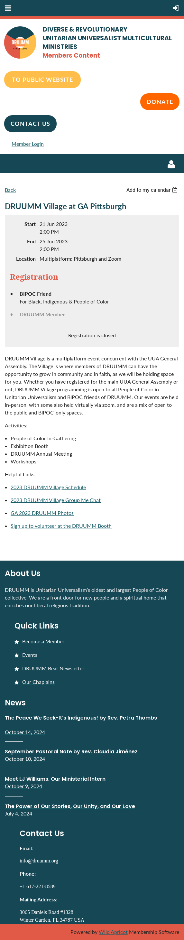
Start (30, 224)
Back (10, 190)
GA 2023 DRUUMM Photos (42, 513)
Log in (171, 164)
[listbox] (152, 190)
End (31, 241)
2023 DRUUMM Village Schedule (48, 487)
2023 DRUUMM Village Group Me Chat (56, 500)
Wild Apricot (113, 932)
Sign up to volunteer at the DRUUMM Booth (61, 526)
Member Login (28, 144)
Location (26, 259)
